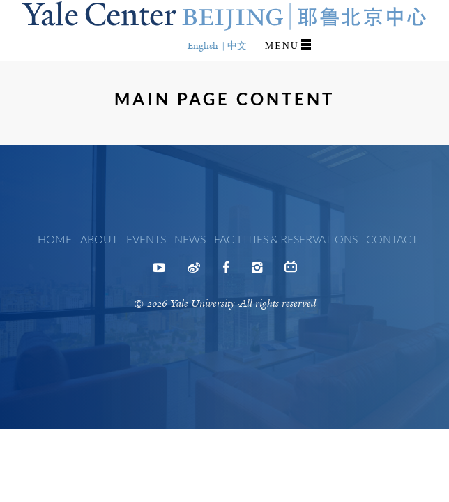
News (190, 238)
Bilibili (290, 269)
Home (55, 238)
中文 (237, 46)
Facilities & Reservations (286, 238)
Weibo (194, 271)
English (203, 46)
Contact (392, 238)
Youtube (159, 271)
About (99, 238)
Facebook (225, 271)
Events (146, 238)
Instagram (257, 271)
